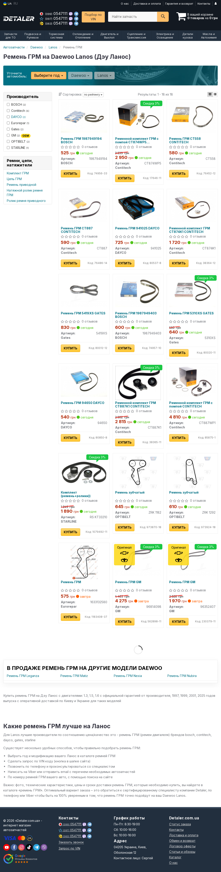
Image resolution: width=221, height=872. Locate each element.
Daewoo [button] (80, 75)
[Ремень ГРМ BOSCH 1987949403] (138, 291)
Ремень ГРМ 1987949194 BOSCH (81, 140)
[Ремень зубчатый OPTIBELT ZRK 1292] (192, 472)
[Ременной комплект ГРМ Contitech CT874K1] (192, 206)
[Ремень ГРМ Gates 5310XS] (192, 291)
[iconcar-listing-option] (215, 94)
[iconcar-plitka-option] (210, 94)
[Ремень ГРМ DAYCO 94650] (84, 381)
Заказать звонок (71, 842)
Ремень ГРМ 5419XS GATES (83, 313)
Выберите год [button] (48, 75)
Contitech (18, 110)
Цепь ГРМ (14, 179)
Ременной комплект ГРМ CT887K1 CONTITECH (135, 404)
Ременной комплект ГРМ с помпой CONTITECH (191, 404)
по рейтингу (93, 94)
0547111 (54, 13)
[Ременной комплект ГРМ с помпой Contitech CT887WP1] (192, 381)
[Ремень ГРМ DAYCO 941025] (138, 206)
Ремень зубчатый (130, 492)
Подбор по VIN (93, 17)
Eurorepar (18, 123)
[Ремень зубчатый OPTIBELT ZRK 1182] (138, 472)
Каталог (175, 857)
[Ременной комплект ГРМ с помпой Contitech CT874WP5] (138, 117)
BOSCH (16, 104)
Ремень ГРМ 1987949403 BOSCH (136, 315)
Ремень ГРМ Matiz (74, 676)
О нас (125, 3)
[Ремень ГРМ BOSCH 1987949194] (84, 117)
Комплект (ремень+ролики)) (76, 494)
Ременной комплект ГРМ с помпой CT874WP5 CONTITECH (137, 140)
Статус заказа (180, 824)
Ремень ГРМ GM (128, 582)
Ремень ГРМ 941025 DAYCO (137, 228)
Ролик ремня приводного (26, 201)
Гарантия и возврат (179, 3)
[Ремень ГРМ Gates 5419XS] (84, 291)
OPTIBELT (18, 141)
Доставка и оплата (147, 3)
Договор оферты (182, 846)
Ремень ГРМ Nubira (182, 676)
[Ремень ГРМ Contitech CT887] (84, 206)
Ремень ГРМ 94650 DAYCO (82, 403)
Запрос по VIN (69, 848)
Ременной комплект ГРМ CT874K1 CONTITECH (189, 230)
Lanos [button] (104, 75)
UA (7, 4)
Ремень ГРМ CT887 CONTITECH (77, 230)
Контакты (203, 3)
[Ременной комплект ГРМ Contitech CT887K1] (138, 382)
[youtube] (6, 847)
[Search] (163, 17)
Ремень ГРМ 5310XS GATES (191, 313)
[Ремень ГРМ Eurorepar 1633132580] (84, 562)
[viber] (14, 847)
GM (19, 135)
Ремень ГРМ (71, 582)
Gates (15, 129)
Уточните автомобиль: (17, 74)
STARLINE (18, 147)
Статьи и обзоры (182, 852)
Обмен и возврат (182, 841)
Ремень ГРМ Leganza (23, 676)
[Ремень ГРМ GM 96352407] (192, 560)
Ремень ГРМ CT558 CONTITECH (185, 140)
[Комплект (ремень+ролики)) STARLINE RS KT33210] (84, 472)
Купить (70, 173)
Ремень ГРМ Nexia (128, 676)
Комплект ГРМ (18, 173)
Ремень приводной (21, 184)
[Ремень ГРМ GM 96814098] (138, 560)
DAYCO (18, 117)
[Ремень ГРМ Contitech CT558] (192, 117)
